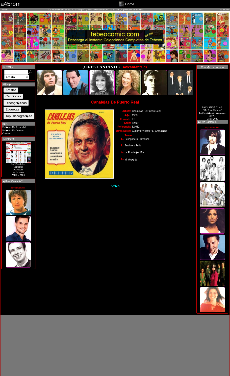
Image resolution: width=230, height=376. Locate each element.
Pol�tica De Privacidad (14, 127)
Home (4, 9)
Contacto (6, 133)
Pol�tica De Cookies (13, 130)
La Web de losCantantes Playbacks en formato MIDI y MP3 (18, 168)
